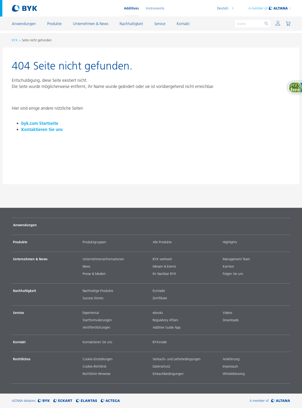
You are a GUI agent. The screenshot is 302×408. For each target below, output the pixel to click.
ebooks (158, 313)
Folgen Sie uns (233, 274)
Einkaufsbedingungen (168, 374)
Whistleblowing (234, 374)
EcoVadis (159, 291)
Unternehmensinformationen (103, 259)
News (86, 266)
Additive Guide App (166, 327)
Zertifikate (160, 298)
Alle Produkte (162, 242)
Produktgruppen (94, 242)
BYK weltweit (162, 259)
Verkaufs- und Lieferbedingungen (177, 359)
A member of (270, 8)
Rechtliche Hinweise (96, 374)
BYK (15, 40)
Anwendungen (25, 225)
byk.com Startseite (39, 123)
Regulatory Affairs (165, 320)
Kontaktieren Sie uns (42, 129)
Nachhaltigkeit (24, 291)
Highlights (230, 242)
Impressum (230, 366)
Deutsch (222, 8)
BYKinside (160, 342)
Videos (227, 313)
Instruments (155, 8)
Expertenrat (91, 313)
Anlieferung (231, 359)
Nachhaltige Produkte (98, 291)
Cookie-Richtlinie (94, 366)
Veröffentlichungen (96, 327)
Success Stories (93, 298)
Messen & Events (164, 266)
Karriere (228, 266)
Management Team (236, 259)
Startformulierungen (97, 320)
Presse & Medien (94, 274)
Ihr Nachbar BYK (164, 274)
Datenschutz (161, 366)
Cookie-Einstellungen (98, 359)
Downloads (231, 320)
